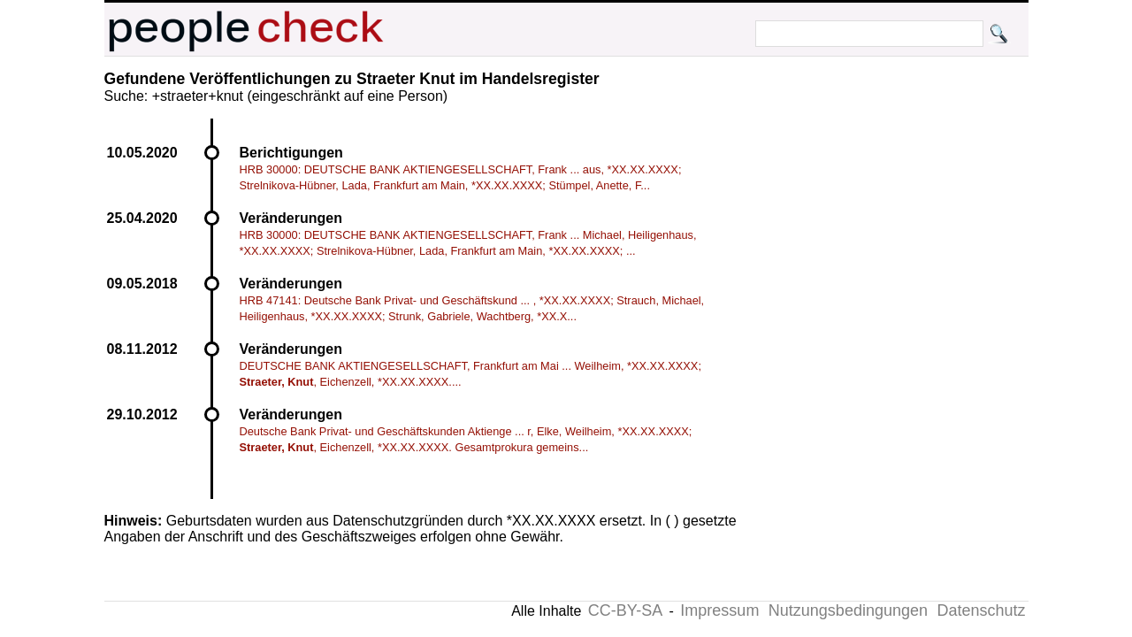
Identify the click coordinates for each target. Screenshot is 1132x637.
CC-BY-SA (625, 610)
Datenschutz (981, 610)
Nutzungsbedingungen (848, 610)
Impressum (719, 610)
